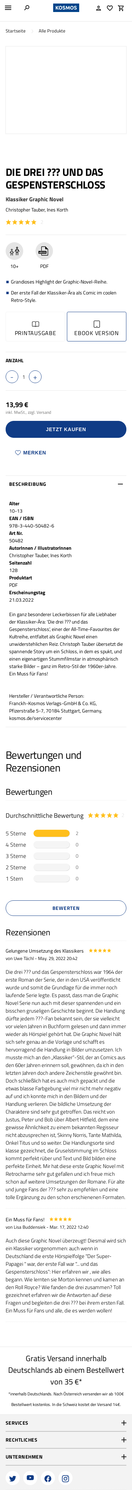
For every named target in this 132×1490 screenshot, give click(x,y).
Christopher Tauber (25, 209)
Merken (30, 452)
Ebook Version (96, 329)
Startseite (16, 31)
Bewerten (66, 908)
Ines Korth (57, 209)
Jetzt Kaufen (66, 429)
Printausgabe (35, 329)
